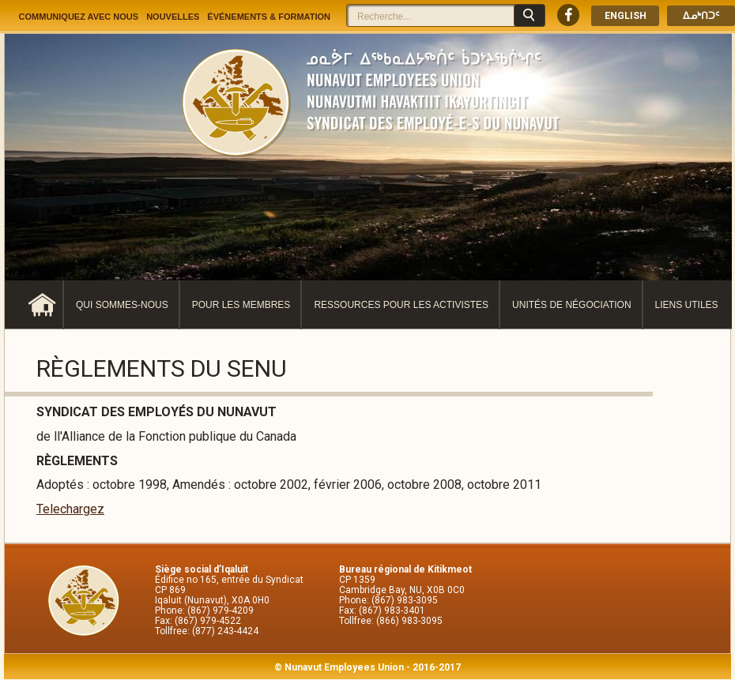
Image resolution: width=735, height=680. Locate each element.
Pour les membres (241, 304)
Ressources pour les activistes (401, 304)
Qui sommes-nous (122, 304)
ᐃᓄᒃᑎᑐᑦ (701, 15)
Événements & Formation (268, 16)
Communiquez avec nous (79, 16)
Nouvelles (172, 16)
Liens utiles (686, 304)
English (625, 15)
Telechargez (70, 509)
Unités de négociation (571, 304)
